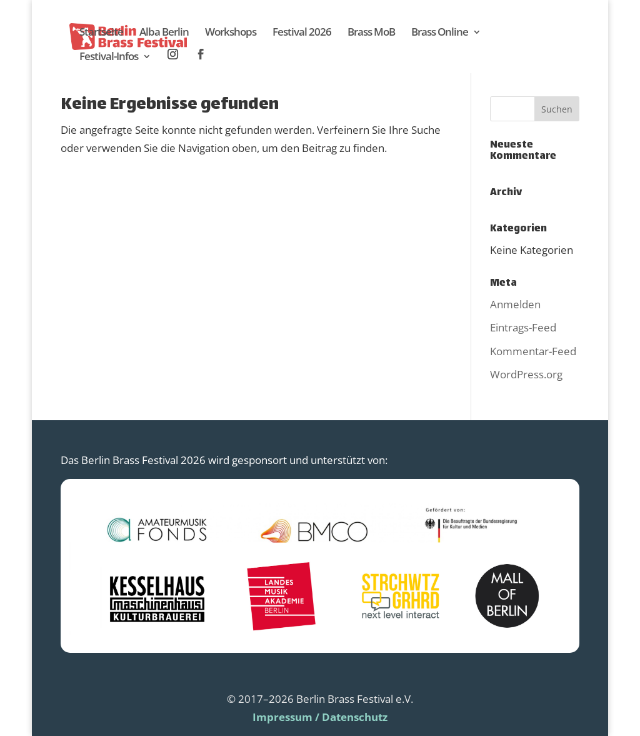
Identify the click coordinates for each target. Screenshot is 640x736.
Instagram (173, 55)
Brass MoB (371, 33)
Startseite (101, 33)
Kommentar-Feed (533, 351)
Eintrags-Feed (523, 327)
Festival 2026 (301, 33)
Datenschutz (355, 717)
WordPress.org (526, 374)
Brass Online (439, 33)
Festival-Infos (108, 57)
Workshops (230, 33)
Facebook (201, 55)
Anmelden (515, 304)
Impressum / (285, 717)
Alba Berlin (164, 33)
